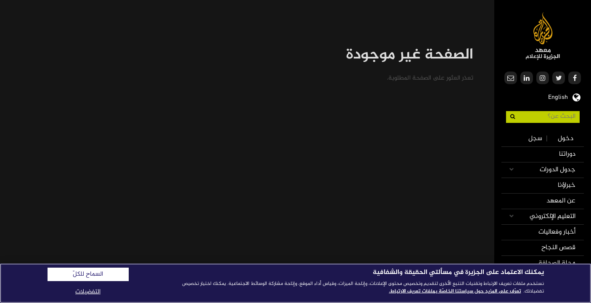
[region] (295, 283)
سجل (535, 138)
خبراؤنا (566, 185)
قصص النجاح (558, 247)
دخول (565, 138)
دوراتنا (567, 154)
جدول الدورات (557, 169)
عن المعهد (560, 201)
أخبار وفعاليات (556, 232)
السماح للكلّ (88, 274)
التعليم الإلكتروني (552, 216)
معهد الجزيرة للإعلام (543, 36)
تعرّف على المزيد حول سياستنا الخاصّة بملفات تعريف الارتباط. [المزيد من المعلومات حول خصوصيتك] (455, 291)
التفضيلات (88, 292)
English (558, 96)
